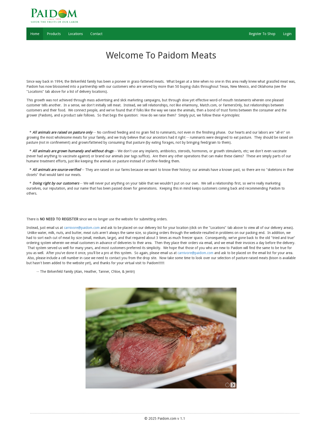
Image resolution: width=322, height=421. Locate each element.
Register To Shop (262, 34)
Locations (75, 34)
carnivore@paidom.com (82, 228)
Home (34, 34)
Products (54, 34)
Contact (96, 34)
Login (287, 34)
